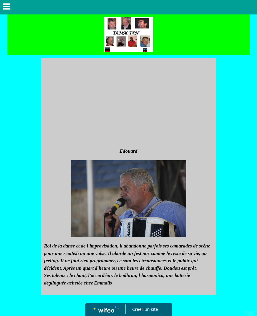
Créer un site (145, 309)
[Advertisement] (128, 104)
